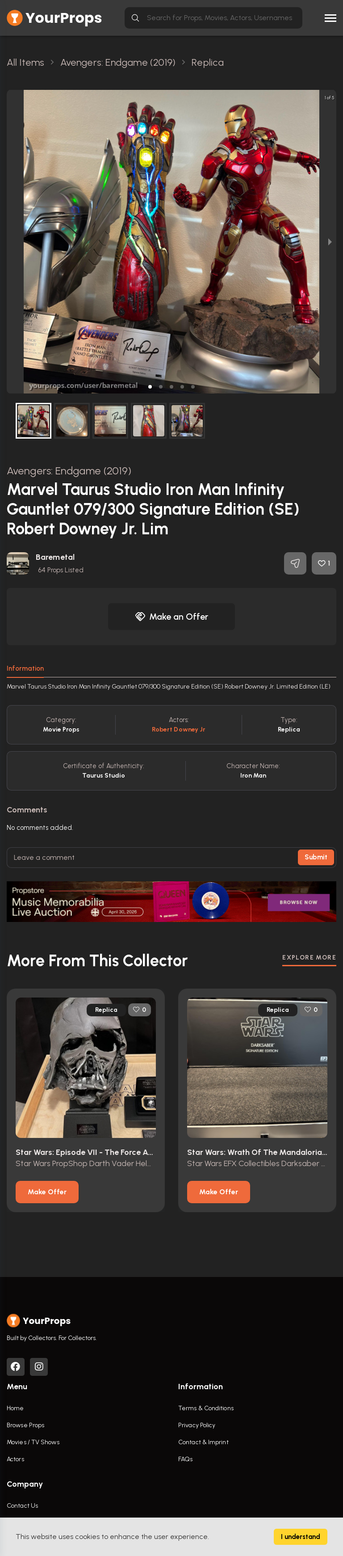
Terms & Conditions (206, 1408)
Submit (316, 857)
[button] (150, 387)
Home (15, 1408)
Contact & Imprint (203, 1442)
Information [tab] (25, 668)
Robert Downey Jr (179, 729)
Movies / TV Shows (33, 1442)
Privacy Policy (196, 1425)
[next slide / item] (330, 241)
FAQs (185, 1459)
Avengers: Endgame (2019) (69, 470)
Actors (15, 1459)
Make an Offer (171, 616)
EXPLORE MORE (309, 957)
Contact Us (22, 1505)
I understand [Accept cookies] (300, 1537)
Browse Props (25, 1425)
